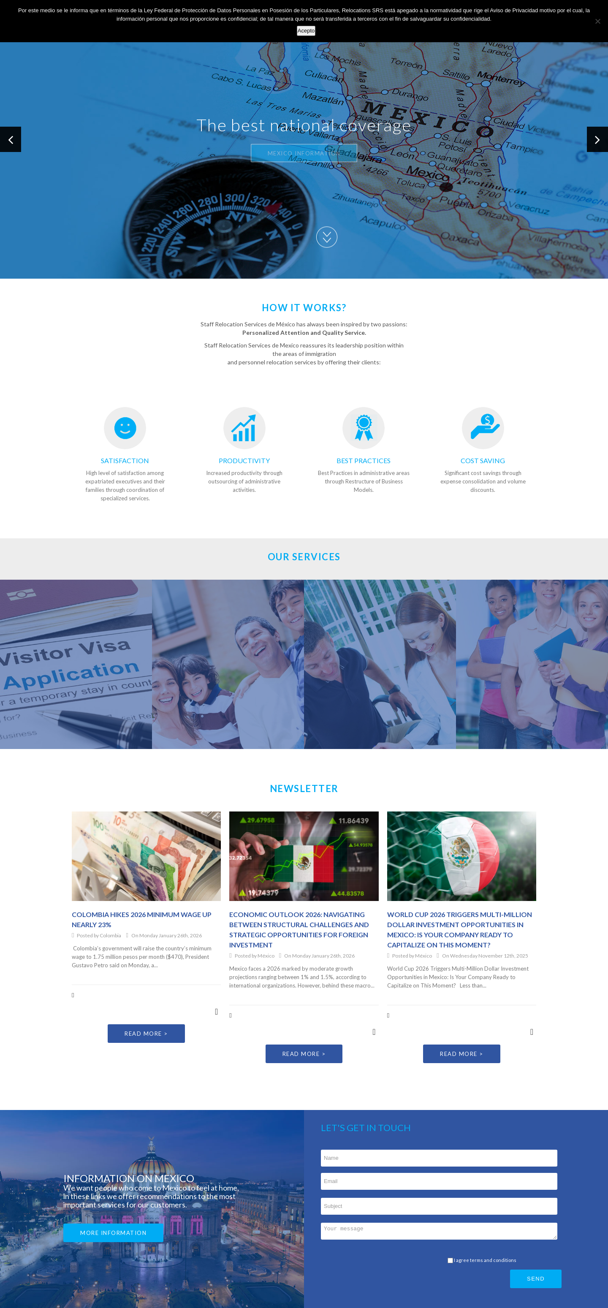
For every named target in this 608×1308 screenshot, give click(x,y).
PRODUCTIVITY (244, 460)
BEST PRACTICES (364, 460)
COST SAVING (483, 460)
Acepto (306, 30)
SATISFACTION (125, 460)
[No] (597, 21)
